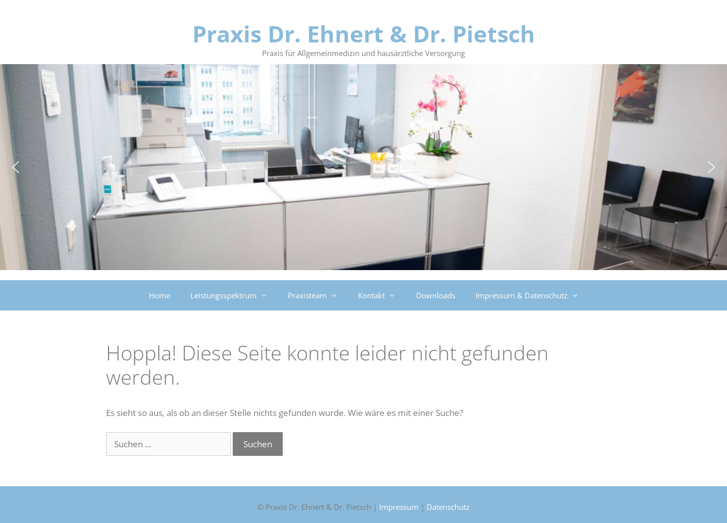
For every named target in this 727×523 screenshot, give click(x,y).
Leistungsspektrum (234, 295)
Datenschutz (448, 507)
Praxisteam (318, 295)
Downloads (435, 295)
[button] (16, 167)
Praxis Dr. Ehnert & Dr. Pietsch (363, 33)
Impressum (399, 507)
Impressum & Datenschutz (532, 295)
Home (159, 295)
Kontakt (382, 295)
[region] (363, 167)
